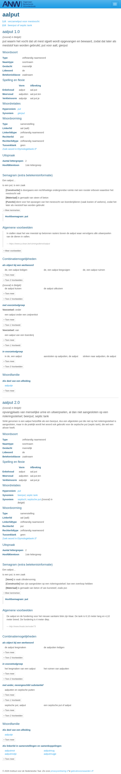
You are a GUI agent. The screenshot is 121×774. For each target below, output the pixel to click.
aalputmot (10, 750)
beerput (21, 495)
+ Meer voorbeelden (12, 251)
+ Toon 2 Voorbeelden (13, 299)
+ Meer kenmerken (11, 210)
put (19, 109)
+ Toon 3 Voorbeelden (13, 280)
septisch (22, 499)
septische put (34, 499)
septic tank (32, 495)
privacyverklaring (58, 771)
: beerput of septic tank (19, 25)
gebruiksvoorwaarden (81, 771)
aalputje (9, 385)
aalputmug (49, 750)
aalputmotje (11, 754)
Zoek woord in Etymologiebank (18, 149)
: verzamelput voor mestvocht (23, 21)
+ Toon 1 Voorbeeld (11, 325)
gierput (21, 113)
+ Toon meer (8, 275)
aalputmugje (50, 754)
